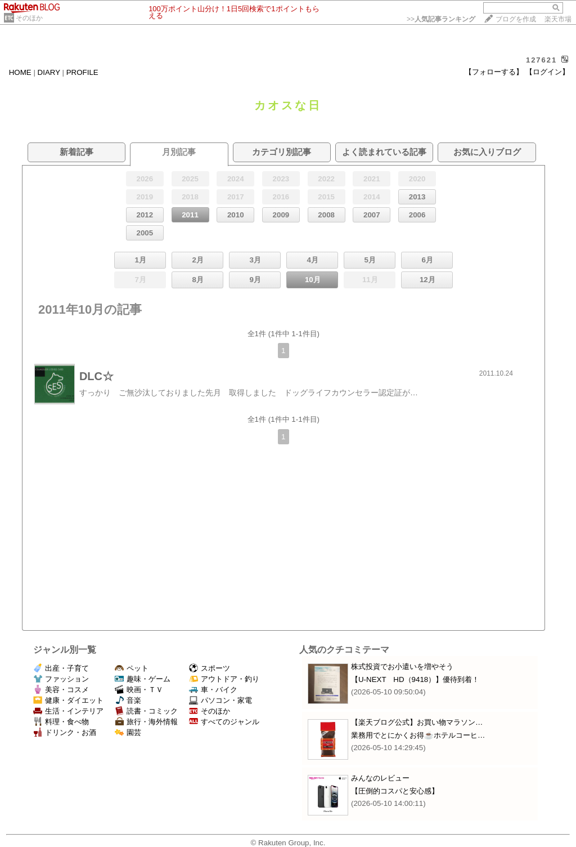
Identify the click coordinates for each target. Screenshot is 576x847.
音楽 (128, 700)
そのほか (29, 18)
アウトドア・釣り (224, 679)
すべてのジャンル (224, 721)
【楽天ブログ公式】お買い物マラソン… (417, 722)
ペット (131, 668)
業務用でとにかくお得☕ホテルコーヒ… (418, 735)
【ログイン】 (547, 72)
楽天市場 (558, 19)
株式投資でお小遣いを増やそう (402, 666)
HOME (20, 72)
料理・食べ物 (61, 721)
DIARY (49, 72)
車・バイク (213, 689)
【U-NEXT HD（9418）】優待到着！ (415, 679)
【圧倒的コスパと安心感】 (395, 791)
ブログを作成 (516, 19)
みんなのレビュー (380, 778)
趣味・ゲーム (142, 679)
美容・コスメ (61, 689)
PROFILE (82, 72)
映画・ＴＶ (139, 689)
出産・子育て (61, 668)
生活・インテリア (68, 711)
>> (441, 19)
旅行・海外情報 (146, 721)
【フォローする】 (494, 72)
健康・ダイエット (68, 700)
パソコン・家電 (220, 700)
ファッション (61, 679)
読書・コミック (146, 711)
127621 (541, 60)
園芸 (128, 732)
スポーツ (209, 668)
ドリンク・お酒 (64, 732)
